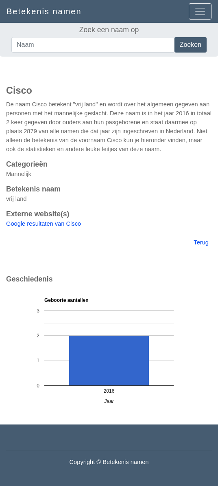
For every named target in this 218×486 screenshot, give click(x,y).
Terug (201, 242)
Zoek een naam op (109, 30)
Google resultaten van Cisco (43, 223)
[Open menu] (200, 11)
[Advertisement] (109, 69)
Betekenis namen (44, 11)
